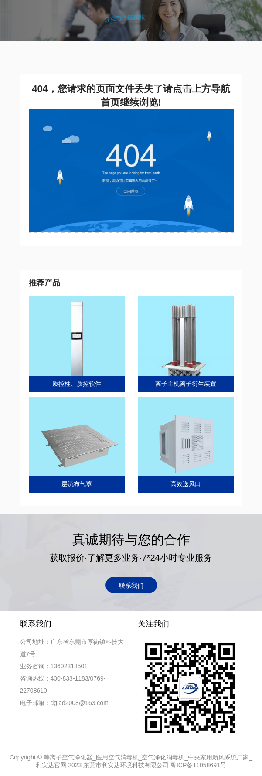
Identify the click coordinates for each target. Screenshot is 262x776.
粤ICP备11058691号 (198, 765)
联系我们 (131, 585)
